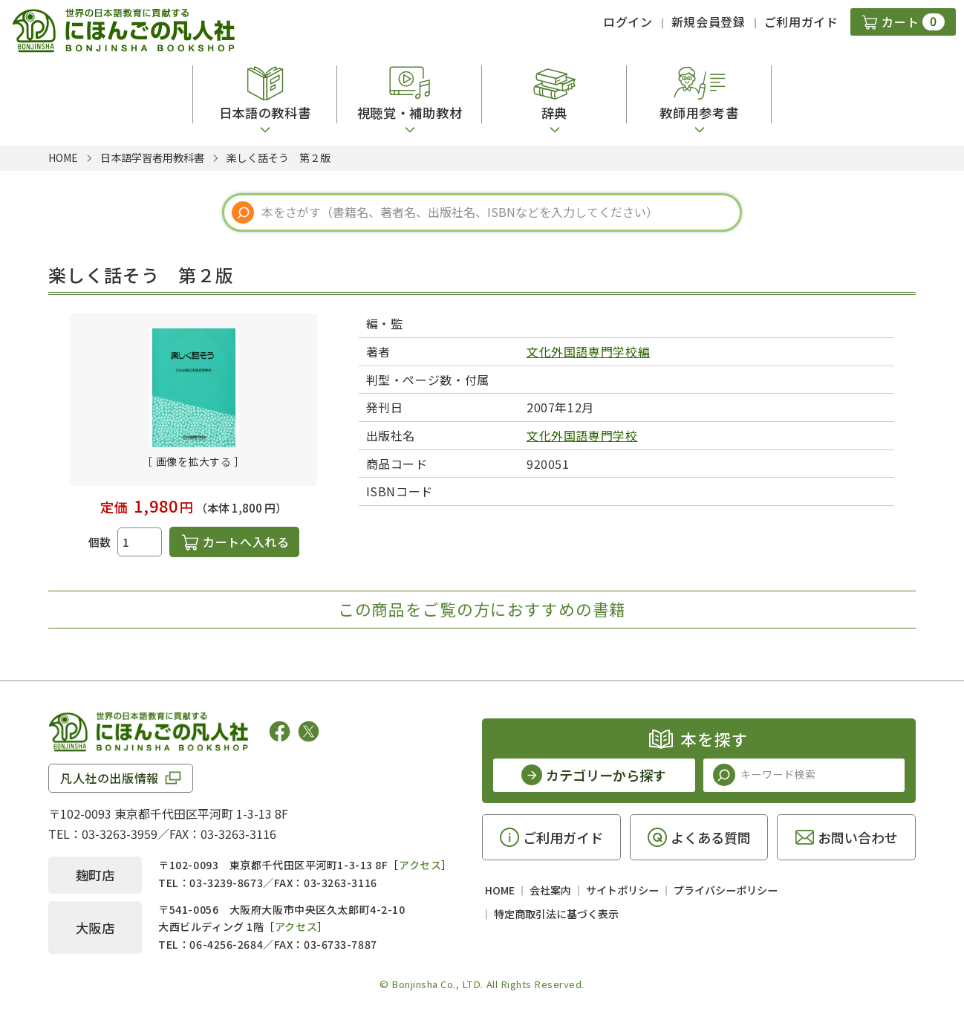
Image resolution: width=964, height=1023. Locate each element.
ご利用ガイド (801, 21)
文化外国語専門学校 (582, 435)
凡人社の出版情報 (109, 778)
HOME (500, 890)
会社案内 (550, 890)
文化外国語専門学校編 (588, 351)
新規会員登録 (708, 21)
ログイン (628, 21)
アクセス (420, 864)
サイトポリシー (622, 890)
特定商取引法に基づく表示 (556, 913)
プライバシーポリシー (726, 890)
